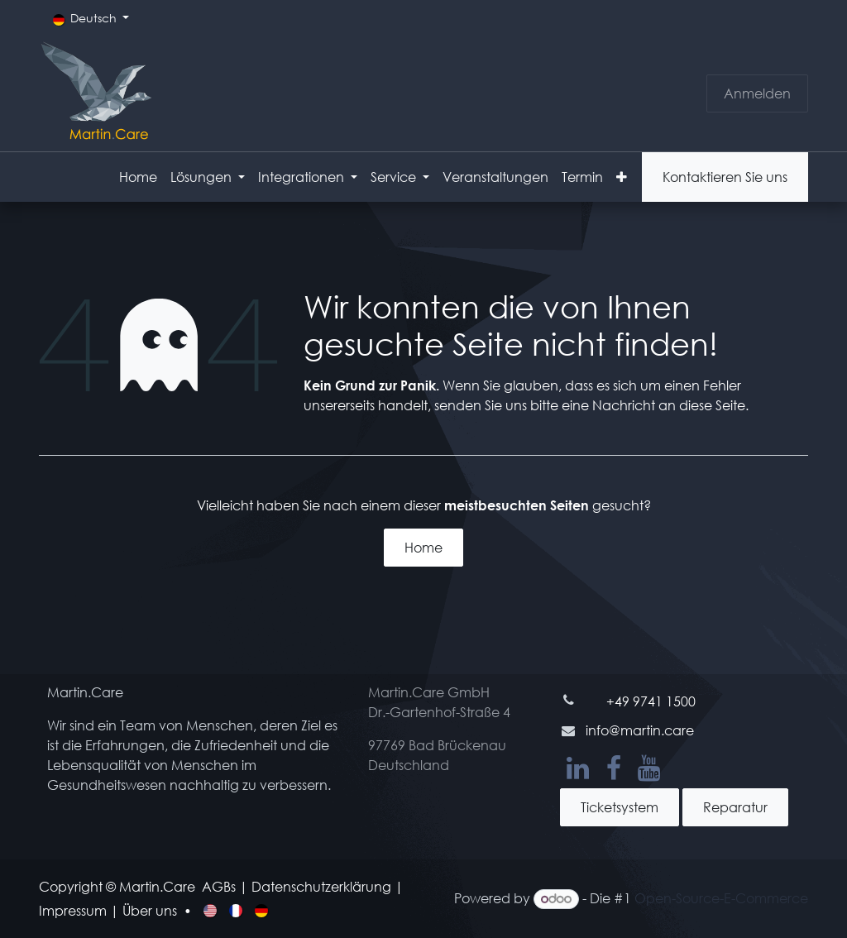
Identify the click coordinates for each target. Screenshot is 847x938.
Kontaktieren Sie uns (725, 176)
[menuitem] (138, 177)
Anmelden (757, 93)
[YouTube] (649, 768)
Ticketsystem (619, 807)
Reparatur (735, 807)
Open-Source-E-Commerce (721, 898)
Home (423, 547)
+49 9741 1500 (651, 701)
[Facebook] (613, 768)
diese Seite (712, 405)
